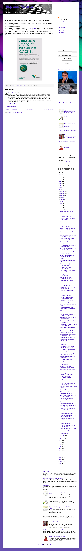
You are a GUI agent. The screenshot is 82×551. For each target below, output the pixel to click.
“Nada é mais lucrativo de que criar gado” (53, 529)
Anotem (62, 258)
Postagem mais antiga (48, 109)
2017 (60, 442)
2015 (60, 446)
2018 (60, 440)
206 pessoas (32, 28)
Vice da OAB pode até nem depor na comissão (54, 515)
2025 (60, 177)
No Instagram (62, 29)
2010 (60, 457)
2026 (60, 175)
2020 (60, 187)
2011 (60, 455)
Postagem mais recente (11, 109)
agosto (62, 199)
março (62, 209)
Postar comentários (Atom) (15, 112)
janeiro (62, 438)
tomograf (40, 544)
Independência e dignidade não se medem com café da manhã (70, 136)
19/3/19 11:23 (11, 103)
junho (61, 203)
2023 (60, 181)
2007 (60, 463)
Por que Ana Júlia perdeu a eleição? (57, 536)
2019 (60, 189)
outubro (62, 195)
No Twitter (61, 32)
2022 (60, 183)
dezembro (62, 191)
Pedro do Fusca (12, 92)
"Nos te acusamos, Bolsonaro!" (67, 69)
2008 (60, 461)
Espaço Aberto (19, 6)
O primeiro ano (67, 116)
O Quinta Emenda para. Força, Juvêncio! (53, 478)
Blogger (52, 544)
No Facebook (62, 27)
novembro (62, 193)
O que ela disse (64, 389)
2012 (60, 453)
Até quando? (62, 107)
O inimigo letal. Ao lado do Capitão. (68, 337)
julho (61, 201)
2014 (60, 448)
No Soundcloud (62, 30)
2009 (60, 459)
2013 (60, 451)
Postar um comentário (12, 106)
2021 (60, 185)
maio (61, 205)
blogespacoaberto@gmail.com (65, 161)
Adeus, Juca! (62, 99)
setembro (62, 197)
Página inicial (30, 109)
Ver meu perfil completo (63, 21)
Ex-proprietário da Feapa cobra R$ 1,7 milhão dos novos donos (70, 125)
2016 (60, 444)
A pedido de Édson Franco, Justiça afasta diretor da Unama (69, 111)
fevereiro (62, 435)
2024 (60, 179)
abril (61, 207)
